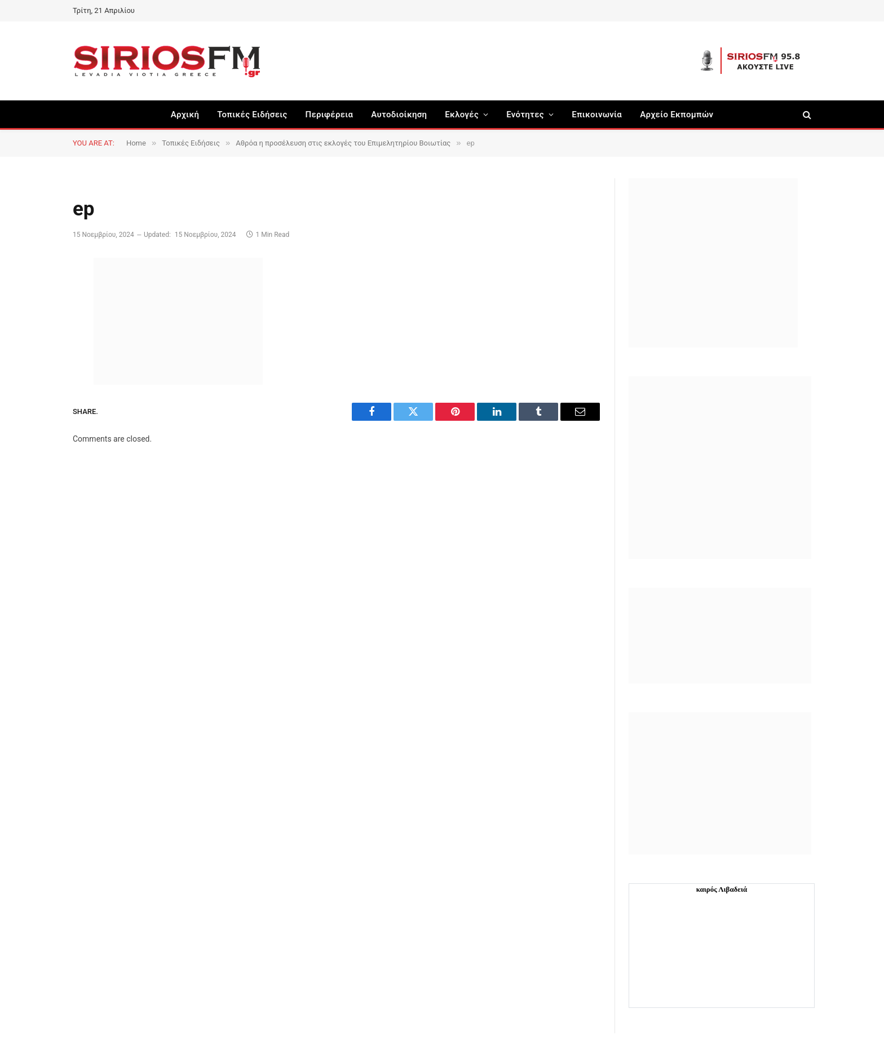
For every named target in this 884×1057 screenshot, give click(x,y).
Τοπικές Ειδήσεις (252, 114)
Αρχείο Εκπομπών (676, 114)
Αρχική (185, 114)
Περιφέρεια (329, 114)
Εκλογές (462, 114)
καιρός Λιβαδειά (722, 889)
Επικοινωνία (597, 114)
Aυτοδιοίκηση (399, 114)
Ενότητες (525, 114)
